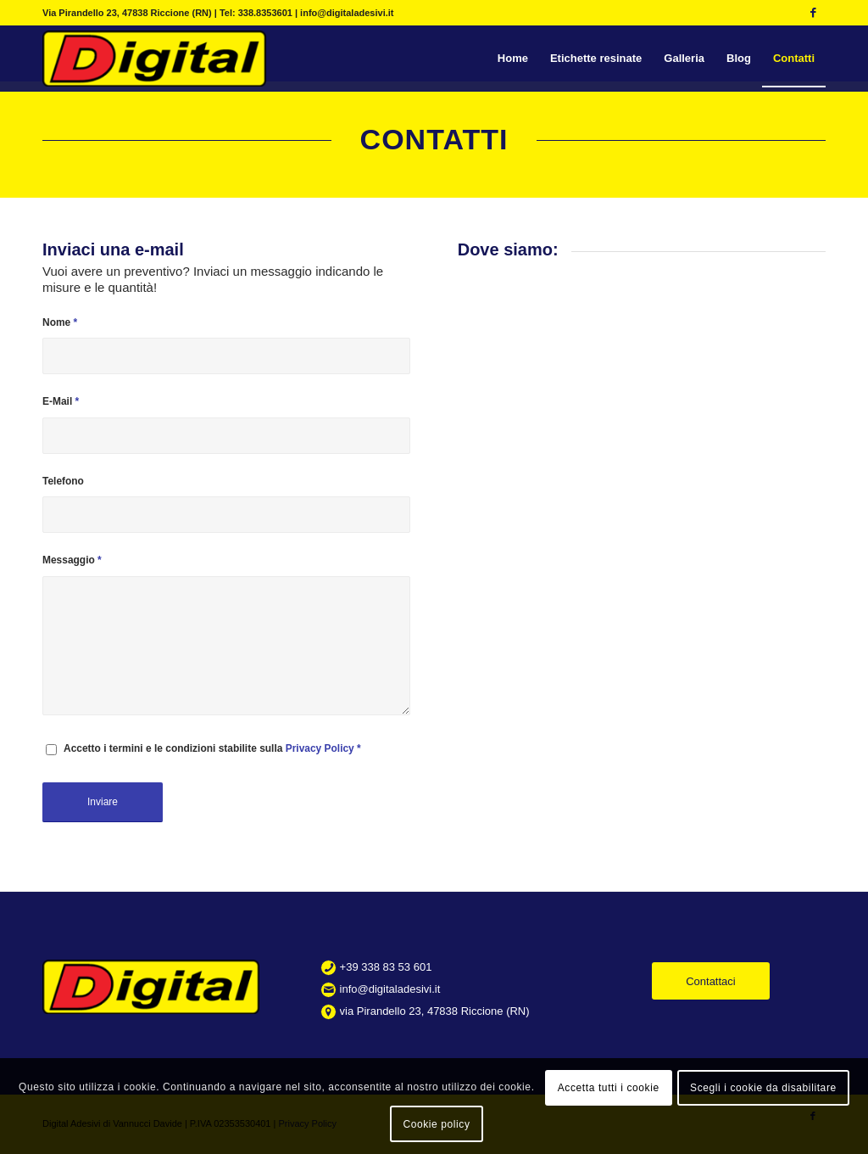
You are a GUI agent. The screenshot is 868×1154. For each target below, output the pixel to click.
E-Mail (60, 401)
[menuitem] (513, 59)
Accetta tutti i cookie (608, 1088)
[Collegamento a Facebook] (813, 12)
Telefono (63, 481)
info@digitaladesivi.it (390, 989)
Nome (59, 322)
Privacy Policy (320, 748)
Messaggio (72, 560)
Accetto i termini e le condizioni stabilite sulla (212, 748)
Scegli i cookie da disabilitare (763, 1088)
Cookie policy (436, 1124)
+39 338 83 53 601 (386, 967)
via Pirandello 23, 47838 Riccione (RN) (435, 1011)
